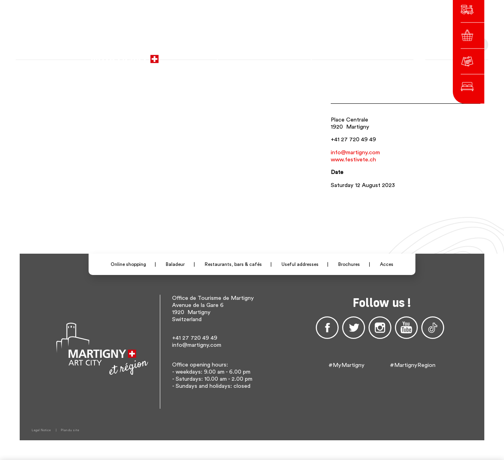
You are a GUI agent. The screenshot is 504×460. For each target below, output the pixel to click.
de (344, 55)
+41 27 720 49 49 (353, 139)
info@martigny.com (355, 152)
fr (333, 55)
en (355, 55)
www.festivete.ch (353, 160)
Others (373, 55)
